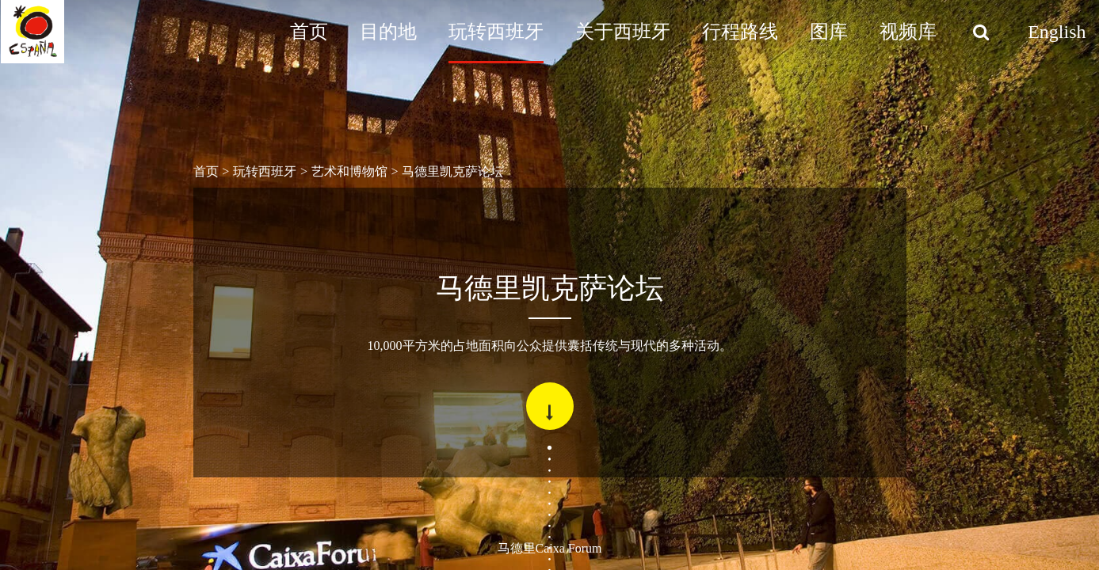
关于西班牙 (622, 31)
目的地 (388, 31)
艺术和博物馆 (349, 171)
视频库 (908, 31)
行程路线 (740, 31)
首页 (309, 31)
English (1057, 31)
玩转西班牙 (496, 31)
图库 (829, 31)
